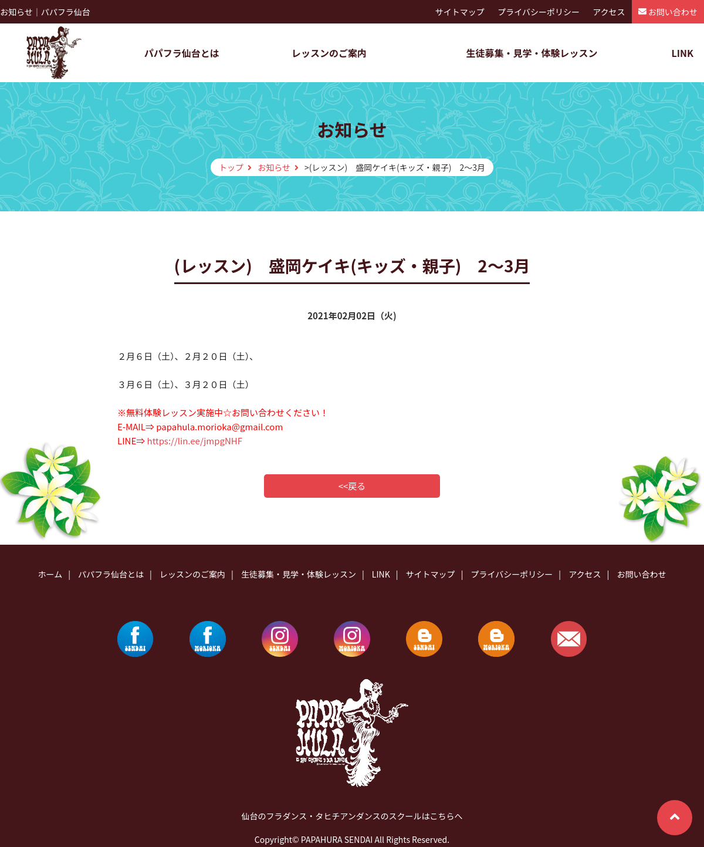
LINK (682, 53)
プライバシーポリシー (538, 12)
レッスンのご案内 (329, 53)
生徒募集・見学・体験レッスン (531, 53)
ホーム (50, 574)
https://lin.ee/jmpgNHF (194, 440)
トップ (231, 167)
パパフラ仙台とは (181, 53)
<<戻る (352, 486)
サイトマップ (460, 12)
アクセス (609, 12)
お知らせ (274, 167)
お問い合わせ (673, 12)
